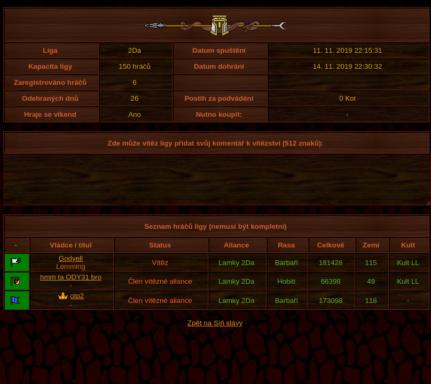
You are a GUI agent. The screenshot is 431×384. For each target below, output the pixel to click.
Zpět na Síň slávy (214, 333)
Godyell (71, 268)
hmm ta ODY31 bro (70, 287)
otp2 (77, 305)
